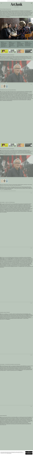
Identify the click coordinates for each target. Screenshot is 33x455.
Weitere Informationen (9, 453)
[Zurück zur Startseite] (16, 4)
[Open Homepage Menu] (31, 3)
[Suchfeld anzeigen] (1, 3)
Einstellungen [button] (29, 453)
